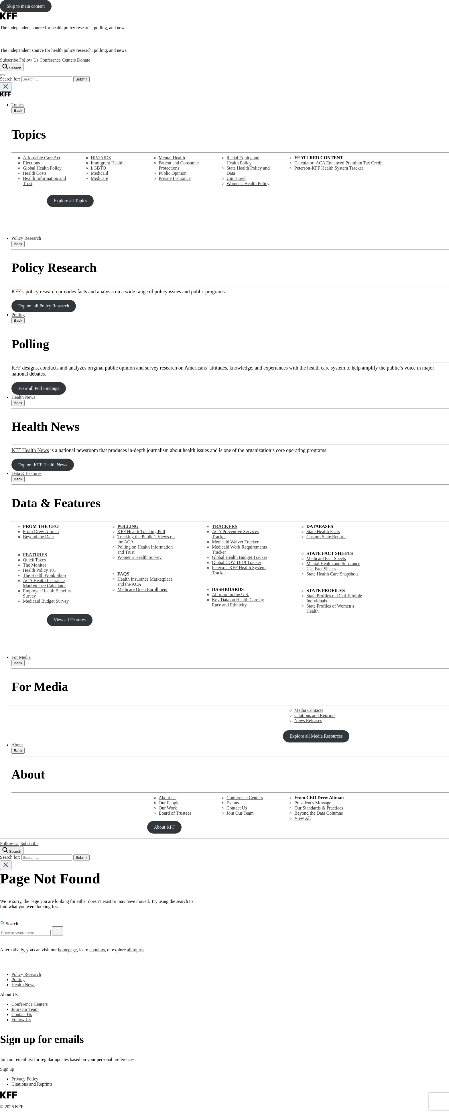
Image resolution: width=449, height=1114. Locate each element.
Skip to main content (26, 6)
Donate (83, 60)
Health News (23, 397)
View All (302, 818)
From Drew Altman (41, 531)
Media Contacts (308, 710)
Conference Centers (58, 60)
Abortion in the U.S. (230, 594)
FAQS (123, 573)
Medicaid (99, 173)
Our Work (168, 807)
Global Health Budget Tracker (239, 557)
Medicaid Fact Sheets (326, 558)
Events (233, 802)
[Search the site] (11, 67)
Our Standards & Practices (318, 807)
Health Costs (34, 173)
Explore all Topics (70, 200)
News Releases (308, 720)
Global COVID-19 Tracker (236, 562)
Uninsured (236, 178)
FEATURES (35, 554)
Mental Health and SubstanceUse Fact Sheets (333, 566)
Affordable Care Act (41, 157)
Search (9, 923)
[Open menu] (2, 75)
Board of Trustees (175, 813)
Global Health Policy (42, 168)
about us (97, 949)
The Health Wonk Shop (44, 575)
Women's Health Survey (139, 557)
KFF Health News (30, 450)
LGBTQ (98, 168)
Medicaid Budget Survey (46, 601)
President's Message (312, 802)
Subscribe (9, 60)
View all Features (70, 619)
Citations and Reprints (314, 715)
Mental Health (172, 157)
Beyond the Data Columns (318, 813)
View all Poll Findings (38, 388)
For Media (21, 657)
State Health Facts (323, 531)
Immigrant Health (107, 162)
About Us (167, 797)
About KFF (164, 827)
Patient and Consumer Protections (179, 165)
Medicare (99, 178)
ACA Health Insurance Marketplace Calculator (44, 583)
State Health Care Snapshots (332, 573)
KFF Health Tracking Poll (141, 531)
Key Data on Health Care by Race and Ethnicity (238, 602)
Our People (169, 802)
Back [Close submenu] (18, 110)
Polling (18, 314)
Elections (31, 162)
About (17, 744)
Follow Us (28, 60)
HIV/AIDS (101, 157)
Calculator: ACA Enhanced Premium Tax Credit (338, 162)
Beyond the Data (38, 536)
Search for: (10, 78)
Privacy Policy (24, 1078)
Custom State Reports (326, 536)
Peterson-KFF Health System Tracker (328, 168)
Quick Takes (34, 559)
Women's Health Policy (248, 183)
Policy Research (26, 238)
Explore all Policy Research (43, 305)
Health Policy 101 (39, 570)
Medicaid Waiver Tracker (235, 541)
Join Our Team (240, 813)
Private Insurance (175, 178)
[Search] (57, 931)
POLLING (128, 526)
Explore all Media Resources (316, 736)
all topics (135, 949)
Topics (17, 104)
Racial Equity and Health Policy (243, 160)
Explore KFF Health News (42, 464)
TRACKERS (224, 526)
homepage (67, 949)
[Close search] (5, 87)
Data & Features (26, 473)
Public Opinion (172, 173)
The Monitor (34, 565)
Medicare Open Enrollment (142, 589)
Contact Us (237, 807)
